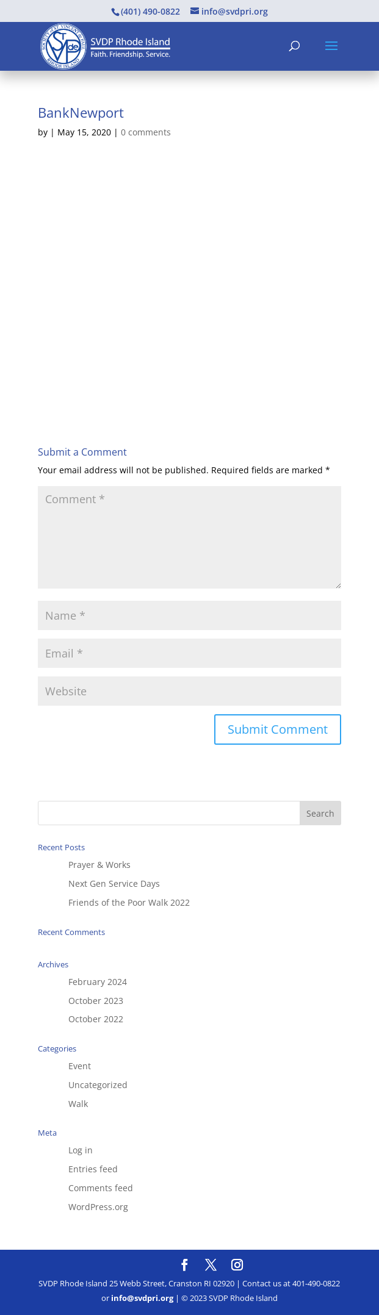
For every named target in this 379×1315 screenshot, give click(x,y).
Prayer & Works (99, 864)
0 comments (146, 132)
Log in (80, 1150)
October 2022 (95, 1019)
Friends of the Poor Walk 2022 (129, 902)
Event (79, 1066)
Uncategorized (98, 1085)
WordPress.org (98, 1207)
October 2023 (95, 1000)
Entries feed (93, 1169)
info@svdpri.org (142, 1297)
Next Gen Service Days (114, 883)
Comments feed (100, 1188)
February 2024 (97, 981)
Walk (78, 1103)
